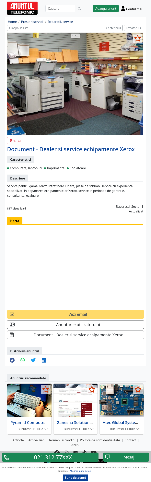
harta (15, 140)
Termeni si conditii (62, 440)
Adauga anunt (105, 8)
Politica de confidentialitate (100, 440)
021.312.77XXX (53, 457)
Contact (130, 440)
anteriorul (113, 28)
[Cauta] (79, 8)
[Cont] (132, 8)
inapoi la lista (18, 28)
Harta (14, 221)
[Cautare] (60, 8)
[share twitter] (33, 360)
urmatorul (134, 28)
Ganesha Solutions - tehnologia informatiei (97, 422)
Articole (18, 440)
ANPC (75, 445)
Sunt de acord (75, 477)
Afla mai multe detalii (80, 470)
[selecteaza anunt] (137, 38)
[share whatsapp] (22, 360)
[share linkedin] (44, 360)
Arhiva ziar (36, 440)
